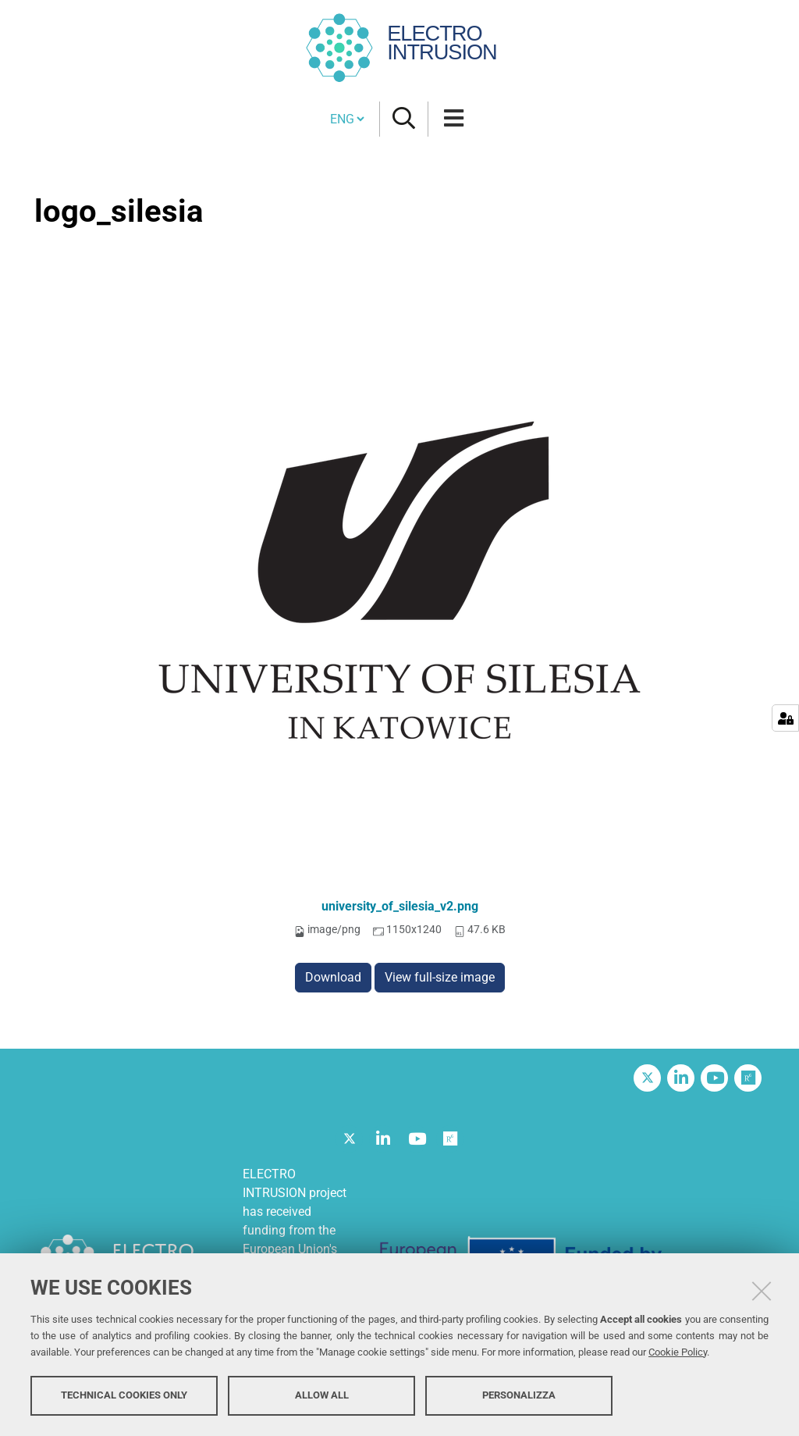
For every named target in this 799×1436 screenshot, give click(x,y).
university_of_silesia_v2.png (399, 906)
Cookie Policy (677, 1352)
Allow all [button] (322, 1395)
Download (333, 977)
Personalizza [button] (519, 1395)
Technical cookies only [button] (124, 1395)
